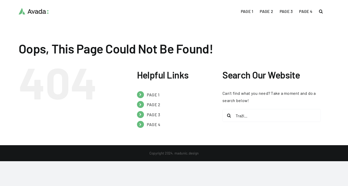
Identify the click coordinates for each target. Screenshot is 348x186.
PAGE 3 (153, 114)
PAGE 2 (153, 104)
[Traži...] (271, 115)
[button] (327, 11)
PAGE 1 (153, 94)
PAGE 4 (153, 124)
